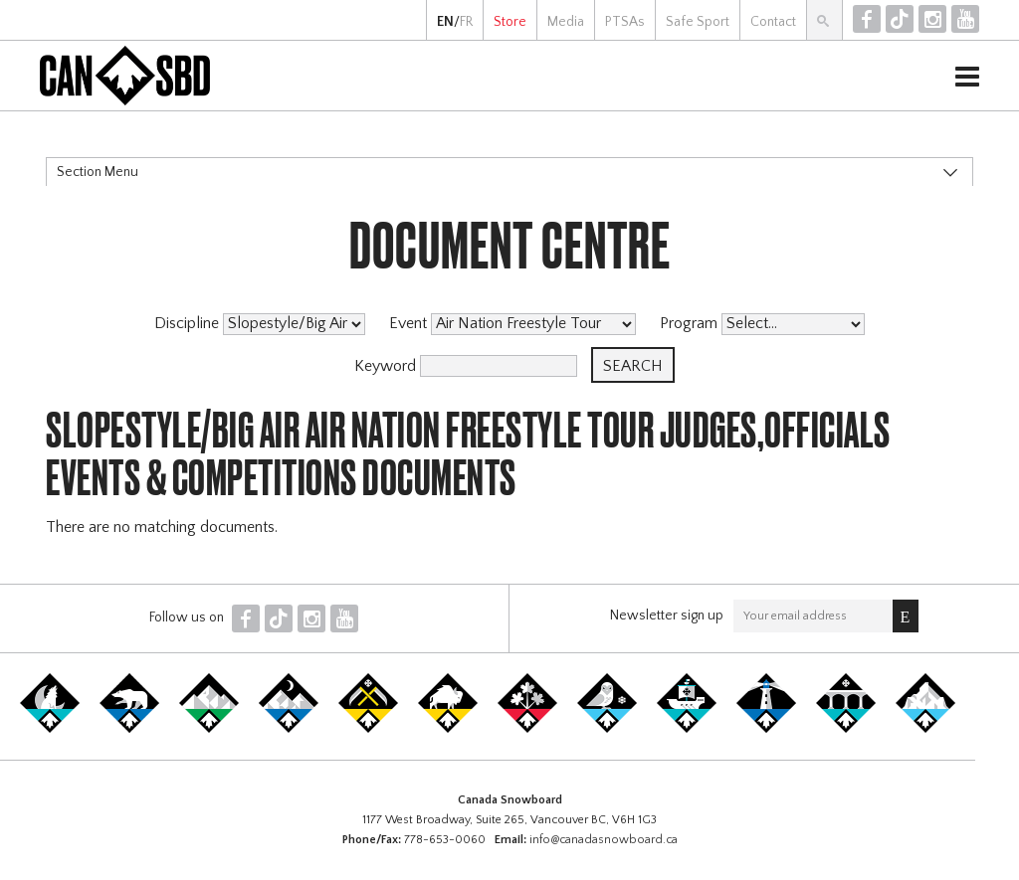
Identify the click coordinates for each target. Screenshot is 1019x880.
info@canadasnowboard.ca (603, 839)
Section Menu (97, 172)
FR (466, 22)
